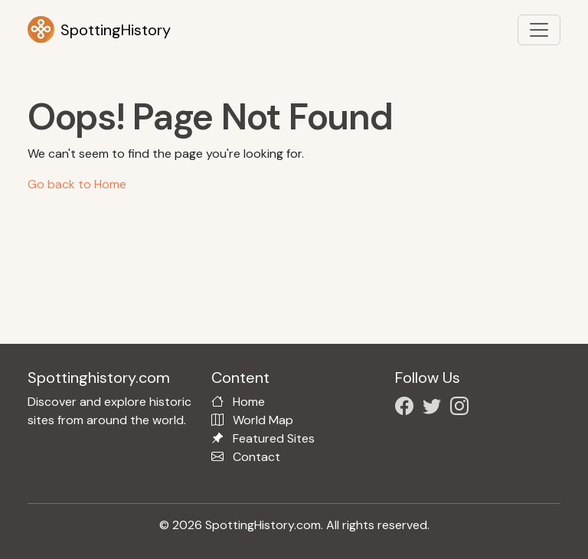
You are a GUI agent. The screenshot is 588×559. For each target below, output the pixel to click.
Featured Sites (274, 438)
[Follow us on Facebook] (407, 408)
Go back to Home (77, 184)
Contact (256, 457)
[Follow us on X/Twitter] (435, 408)
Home (249, 402)
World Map (263, 420)
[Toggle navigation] (539, 30)
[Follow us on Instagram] (462, 408)
